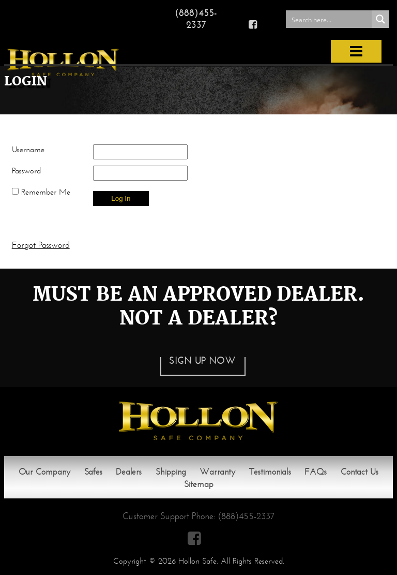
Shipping (171, 471)
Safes (93, 471)
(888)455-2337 (196, 19)
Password (26, 170)
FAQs (315, 471)
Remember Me (41, 192)
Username (28, 149)
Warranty (217, 471)
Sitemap (198, 484)
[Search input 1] (329, 19)
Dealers (129, 471)
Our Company (44, 471)
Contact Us (359, 471)
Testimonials (270, 471)
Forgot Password (41, 245)
